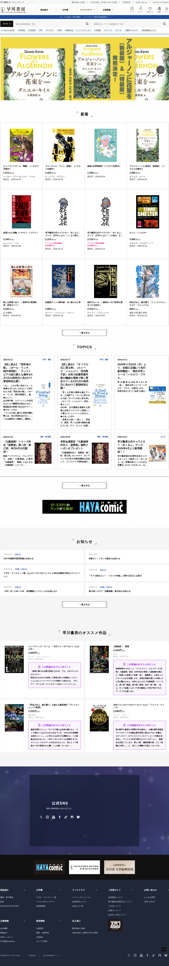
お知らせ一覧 (77, 906)
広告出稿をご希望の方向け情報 (103, 2)
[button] (8, 70)
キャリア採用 (41, 941)
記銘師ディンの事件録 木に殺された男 (63, 302)
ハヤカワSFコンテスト (45, 902)
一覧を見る (84, 333)
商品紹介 (4, 890)
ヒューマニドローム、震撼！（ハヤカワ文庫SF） (21, 167)
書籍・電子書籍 (6, 897)
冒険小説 (69, 30)
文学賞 (39, 890)
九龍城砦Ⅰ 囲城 (121, 646)
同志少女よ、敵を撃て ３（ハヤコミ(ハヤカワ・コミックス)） (147, 303)
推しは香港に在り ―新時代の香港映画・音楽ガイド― (20, 303)
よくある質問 (149, 897)
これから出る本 (8, 30)
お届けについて (114, 910)
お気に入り (150, 12)
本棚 (159, 12)
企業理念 (40, 928)
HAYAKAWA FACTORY (9, 906)
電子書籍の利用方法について (120, 902)
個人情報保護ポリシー (51, 955)
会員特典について (79, 902)
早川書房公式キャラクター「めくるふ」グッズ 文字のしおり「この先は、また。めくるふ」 (105, 234)
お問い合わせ (141, 2)
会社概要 (4, 928)
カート (167, 12)
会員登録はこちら (149, 30)
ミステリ (50, 30)
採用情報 (126, 2)
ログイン (140, 12)
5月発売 (33, 30)
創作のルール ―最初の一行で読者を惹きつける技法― (105, 303)
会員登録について (115, 897)
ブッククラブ (78, 890)
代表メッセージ (6, 937)
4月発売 (22, 30)
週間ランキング (132, 30)
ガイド (132, 12)
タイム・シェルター (138, 233)
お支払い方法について (117, 915)
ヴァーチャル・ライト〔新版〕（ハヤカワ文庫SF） (63, 167)
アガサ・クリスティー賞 (46, 897)
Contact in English (161, 2)
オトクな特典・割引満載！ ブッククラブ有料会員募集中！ (84, 17)
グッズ (119, 30)
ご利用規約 (32, 955)
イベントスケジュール (81, 897)
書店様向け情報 (78, 2)
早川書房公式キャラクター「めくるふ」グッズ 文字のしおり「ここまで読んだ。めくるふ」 (63, 234)
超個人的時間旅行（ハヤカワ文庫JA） (104, 166)
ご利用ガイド (114, 890)
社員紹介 (40, 937)
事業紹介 (4, 933)
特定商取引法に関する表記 (10, 955)
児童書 (98, 30)
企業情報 (4, 921)
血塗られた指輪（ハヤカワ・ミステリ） (21, 233)
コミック (108, 30)
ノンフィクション (84, 30)
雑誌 (2, 902)
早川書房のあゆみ (7, 941)
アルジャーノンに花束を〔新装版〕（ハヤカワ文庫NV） (147, 167)
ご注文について (114, 906)
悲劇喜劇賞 (40, 906)
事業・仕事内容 (42, 933)
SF (41, 30)
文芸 (60, 30)
